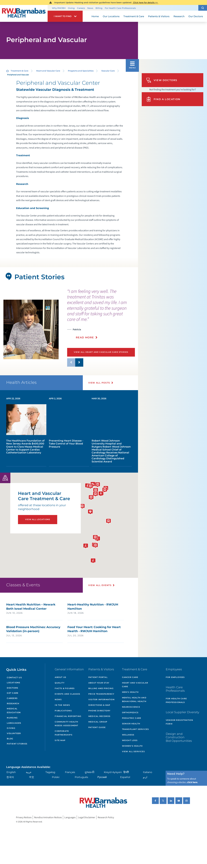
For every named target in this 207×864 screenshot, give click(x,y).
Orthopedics (130, 712)
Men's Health (130, 692)
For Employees (175, 677)
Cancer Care (130, 677)
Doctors (12, 688)
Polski (55, 777)
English (11, 772)
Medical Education (14, 710)
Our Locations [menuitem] (111, 16)
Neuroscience (131, 707)
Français (70, 772)
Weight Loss (130, 740)
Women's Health (132, 746)
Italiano (147, 772)
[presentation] (101, 316)
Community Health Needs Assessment (66, 724)
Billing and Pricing (101, 688)
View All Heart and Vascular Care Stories (101, 352)
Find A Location (163, 99)
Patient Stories (17, 744)
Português (81, 777)
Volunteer (14, 733)
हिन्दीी (126, 772)
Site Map (60, 740)
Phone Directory (99, 710)
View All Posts (99, 382)
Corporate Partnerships (63, 733)
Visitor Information (101, 699)
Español (125, 777)
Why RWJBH (59, 8)
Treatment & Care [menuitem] (133, 16)
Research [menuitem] (179, 16)
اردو (145, 777)
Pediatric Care (131, 718)
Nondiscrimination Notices (48, 817)
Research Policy (106, 817)
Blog (10, 738)
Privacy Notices (24, 817)
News (90, 8)
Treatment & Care (19, 71)
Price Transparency (101, 694)
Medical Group (97, 722)
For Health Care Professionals (120, 8)
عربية (29, 772)
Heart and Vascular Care (48, 71)
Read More (85, 337)
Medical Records (99, 716)
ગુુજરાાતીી (89, 772)
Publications (63, 710)
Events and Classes (67, 694)
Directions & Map (99, 705)
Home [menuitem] (95, 16)
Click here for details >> (145, 2)
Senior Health (131, 723)
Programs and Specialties (80, 71)
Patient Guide (97, 727)
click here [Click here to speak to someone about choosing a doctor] (192, 782)
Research (13, 703)
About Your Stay (98, 683)
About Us (60, 677)
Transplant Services (135, 729)
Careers (81, 8)
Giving (71, 8)
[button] (202, 8)
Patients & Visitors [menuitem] (158, 16)
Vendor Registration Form (179, 722)
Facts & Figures (65, 688)
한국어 (10, 777)
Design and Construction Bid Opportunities (179, 737)
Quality (59, 683)
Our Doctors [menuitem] (195, 16)
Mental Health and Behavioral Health (134, 699)
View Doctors (161, 80)
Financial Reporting (68, 716)
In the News (62, 705)
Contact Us (14, 677)
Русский (102, 777)
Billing (99, 8)
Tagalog (50, 772)
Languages (14, 723)
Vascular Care (108, 71)
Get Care (12, 693)
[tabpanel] (31, 329)
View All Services (133, 751)
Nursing (12, 718)
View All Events (99, 585)
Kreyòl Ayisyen (113, 772)
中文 (31, 777)
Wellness (128, 735)
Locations (13, 682)
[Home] (24, 13)
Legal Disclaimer (86, 817)
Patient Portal (98, 677)
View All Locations (37, 519)
